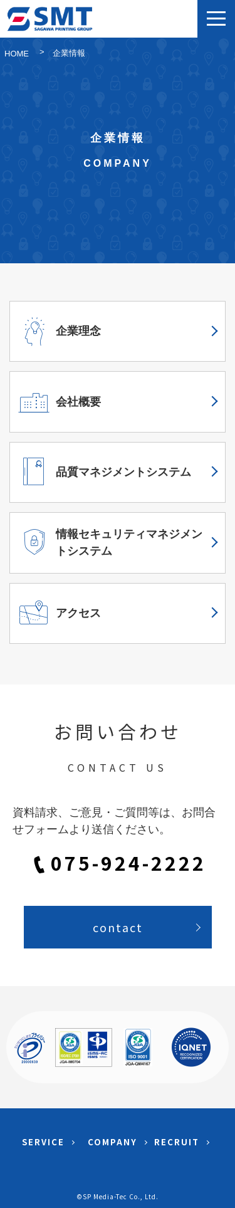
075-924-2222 (128, 864)
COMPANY (112, 1142)
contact (118, 927)
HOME (16, 53)
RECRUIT (176, 1142)
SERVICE (43, 1142)
